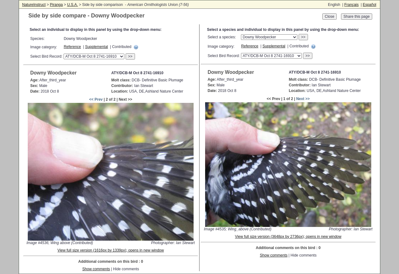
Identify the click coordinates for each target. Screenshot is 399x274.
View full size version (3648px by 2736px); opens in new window (288, 236)
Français (351, 4)
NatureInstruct (34, 4)
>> (130, 56)
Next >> (303, 99)
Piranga (56, 4)
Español (369, 4)
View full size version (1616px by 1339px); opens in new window (110, 250)
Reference (72, 47)
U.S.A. (72, 4)
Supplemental (96, 47)
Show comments (96, 269)
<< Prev (96, 99)
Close (329, 16)
